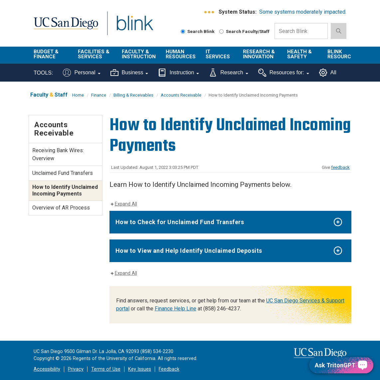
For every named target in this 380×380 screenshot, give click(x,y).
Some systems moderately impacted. (302, 12)
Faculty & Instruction (139, 54)
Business (129, 73)
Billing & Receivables (133, 95)
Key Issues (139, 369)
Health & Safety (299, 54)
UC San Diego (64, 27)
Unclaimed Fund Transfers (62, 173)
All (327, 73)
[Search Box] (301, 31)
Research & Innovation (259, 54)
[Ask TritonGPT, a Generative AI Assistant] (341, 365)
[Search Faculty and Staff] (221, 31)
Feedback (169, 369)
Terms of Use (105, 369)
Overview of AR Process (61, 207)
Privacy (76, 369)
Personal (81, 73)
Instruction (178, 73)
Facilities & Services (93, 54)
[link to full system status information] (209, 12)
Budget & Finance (46, 54)
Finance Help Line (175, 308)
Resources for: (283, 73)
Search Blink (198, 31)
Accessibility (47, 369)
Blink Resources (342, 54)
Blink (128, 27)
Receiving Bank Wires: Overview (58, 154)
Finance (98, 95)
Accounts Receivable (181, 95)
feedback (340, 167)
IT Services (218, 54)
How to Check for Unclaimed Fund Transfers (179, 221)
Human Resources (181, 54)
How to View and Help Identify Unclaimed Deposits (188, 250)
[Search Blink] (183, 31)
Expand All (126, 204)
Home (78, 95)
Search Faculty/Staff (244, 31)
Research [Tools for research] (228, 73)
